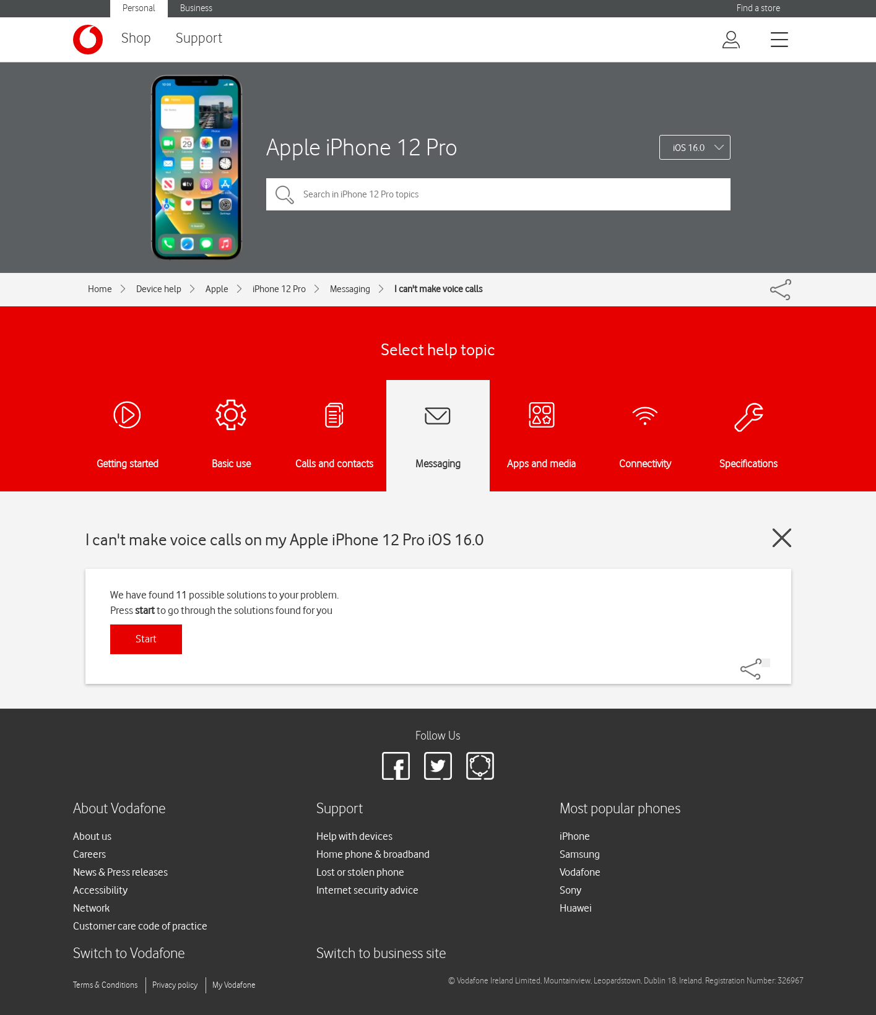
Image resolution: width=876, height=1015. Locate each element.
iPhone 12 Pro (279, 289)
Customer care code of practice (140, 926)
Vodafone (580, 872)
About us (92, 836)
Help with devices (354, 836)
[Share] (765, 663)
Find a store (758, 8)
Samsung (580, 854)
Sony (570, 890)
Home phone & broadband (373, 854)
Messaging (350, 289)
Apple (217, 289)
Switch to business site (381, 954)
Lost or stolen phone (360, 872)
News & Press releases (120, 872)
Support (199, 38)
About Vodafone (119, 809)
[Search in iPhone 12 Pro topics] (498, 194)
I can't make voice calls (438, 289)
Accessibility (100, 890)
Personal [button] (139, 8)
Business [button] (196, 8)
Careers (89, 854)
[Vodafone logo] (88, 39)
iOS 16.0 (689, 147)
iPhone (575, 836)
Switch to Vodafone (129, 954)
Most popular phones (620, 809)
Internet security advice (367, 890)
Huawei (576, 908)
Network (91, 908)
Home (100, 289)
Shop (136, 38)
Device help (158, 289)
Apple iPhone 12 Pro (362, 147)
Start (146, 639)
